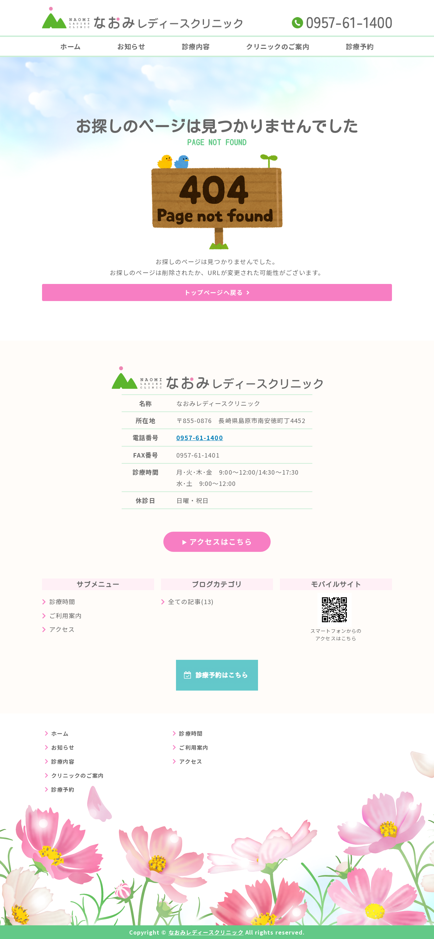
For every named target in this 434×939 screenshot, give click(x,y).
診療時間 (62, 601)
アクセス (62, 629)
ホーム (70, 46)
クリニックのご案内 (277, 46)
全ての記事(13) (191, 601)
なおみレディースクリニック (206, 932)
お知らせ (131, 46)
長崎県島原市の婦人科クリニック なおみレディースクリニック (142, 18)
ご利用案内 (65, 615)
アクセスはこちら (220, 541)
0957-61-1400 (199, 437)
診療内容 (196, 46)
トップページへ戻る (213, 292)
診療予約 (360, 46)
